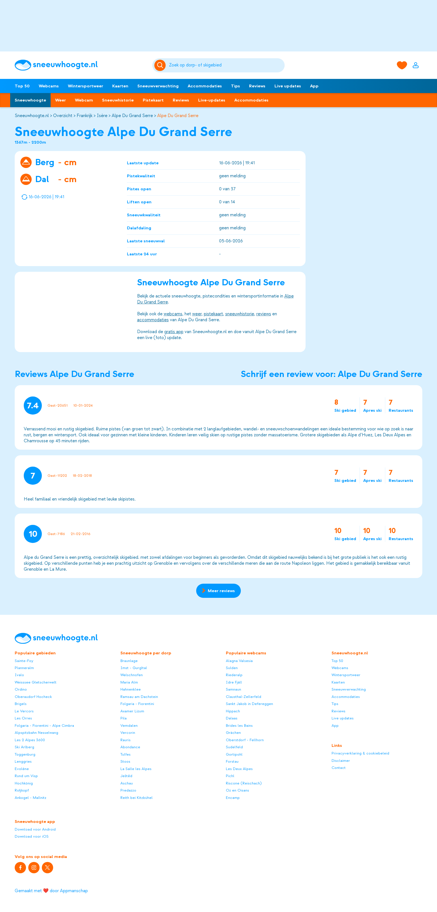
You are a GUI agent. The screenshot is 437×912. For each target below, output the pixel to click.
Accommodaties (205, 86)
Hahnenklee (130, 689)
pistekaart (213, 314)
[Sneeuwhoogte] (81, 65)
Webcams (49, 86)
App (314, 86)
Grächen (233, 732)
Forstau (232, 761)
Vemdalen (129, 725)
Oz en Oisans (237, 790)
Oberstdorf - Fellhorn (245, 740)
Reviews (257, 86)
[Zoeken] (225, 65)
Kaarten (120, 86)
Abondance (130, 747)
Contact (339, 767)
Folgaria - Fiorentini (137, 703)
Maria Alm (129, 682)
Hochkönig (24, 783)
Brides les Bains (239, 725)
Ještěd (126, 775)
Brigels (21, 703)
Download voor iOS (32, 836)
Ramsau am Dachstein (139, 696)
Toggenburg (25, 754)
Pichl (230, 775)
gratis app (173, 332)
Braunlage (129, 660)
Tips (235, 86)
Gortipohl (234, 754)
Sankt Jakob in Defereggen (249, 703)
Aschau (126, 783)
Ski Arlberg (24, 747)
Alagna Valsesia (239, 660)
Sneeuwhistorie (118, 100)
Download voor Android (35, 829)
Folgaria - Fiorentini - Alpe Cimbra (44, 725)
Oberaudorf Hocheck (33, 696)
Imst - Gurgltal (133, 667)
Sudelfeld (234, 747)
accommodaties (153, 320)
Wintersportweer (85, 86)
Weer (60, 100)
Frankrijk (84, 115)
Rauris (125, 740)
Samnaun (233, 689)
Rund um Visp (26, 775)
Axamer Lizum (132, 711)
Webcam (84, 100)
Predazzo (128, 790)
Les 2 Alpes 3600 (30, 740)
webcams (173, 314)
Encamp (233, 797)
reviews (263, 314)
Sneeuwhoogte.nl (32, 115)
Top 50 (22, 86)
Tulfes (125, 754)
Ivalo (19, 674)
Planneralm (24, 667)
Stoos (125, 761)
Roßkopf (22, 790)
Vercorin (127, 732)
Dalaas (231, 718)
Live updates (287, 86)
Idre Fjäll (234, 682)
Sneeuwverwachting (158, 86)
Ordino (21, 689)
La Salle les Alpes (136, 768)
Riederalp (234, 674)
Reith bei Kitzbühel (136, 797)
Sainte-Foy (24, 660)
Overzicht (62, 115)
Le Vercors (24, 711)
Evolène (22, 768)
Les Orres (23, 718)
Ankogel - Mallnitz (30, 797)
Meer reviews (218, 591)
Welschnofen (131, 674)
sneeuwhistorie (239, 314)
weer (197, 314)
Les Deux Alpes (239, 768)
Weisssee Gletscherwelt (36, 682)
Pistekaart (153, 100)
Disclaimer (341, 760)
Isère (102, 115)
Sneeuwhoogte (30, 100)
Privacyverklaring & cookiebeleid (360, 753)
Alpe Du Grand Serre (132, 115)
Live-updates (211, 100)
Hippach (233, 711)
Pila (123, 718)
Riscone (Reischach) (244, 783)
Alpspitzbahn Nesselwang (36, 732)
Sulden (232, 667)
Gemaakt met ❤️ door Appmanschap (51, 891)
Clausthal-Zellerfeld (243, 696)
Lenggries (23, 761)
